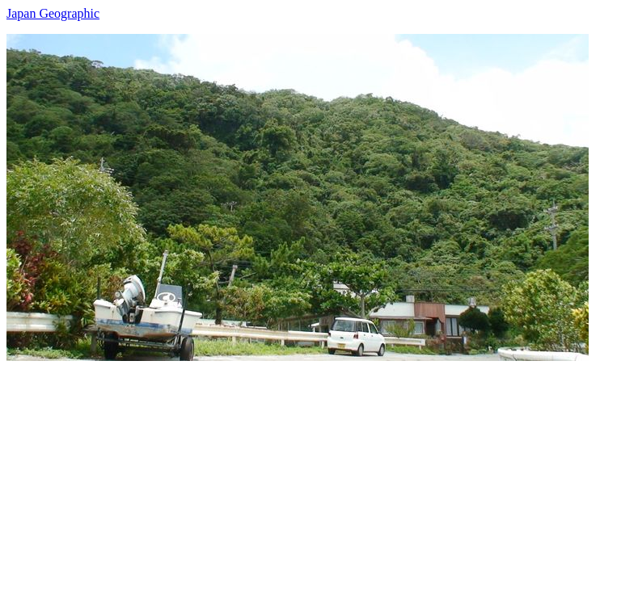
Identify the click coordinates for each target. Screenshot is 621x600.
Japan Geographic (52, 13)
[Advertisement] (310, 474)
